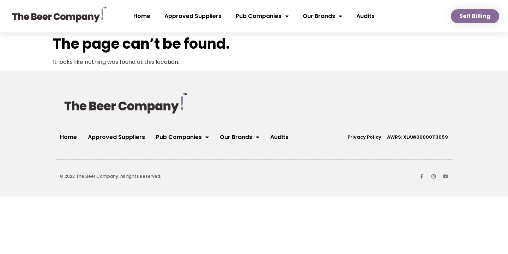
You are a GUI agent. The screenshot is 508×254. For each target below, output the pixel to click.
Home (141, 16)
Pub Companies (262, 16)
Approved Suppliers (193, 16)
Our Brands (322, 16)
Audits (365, 16)
